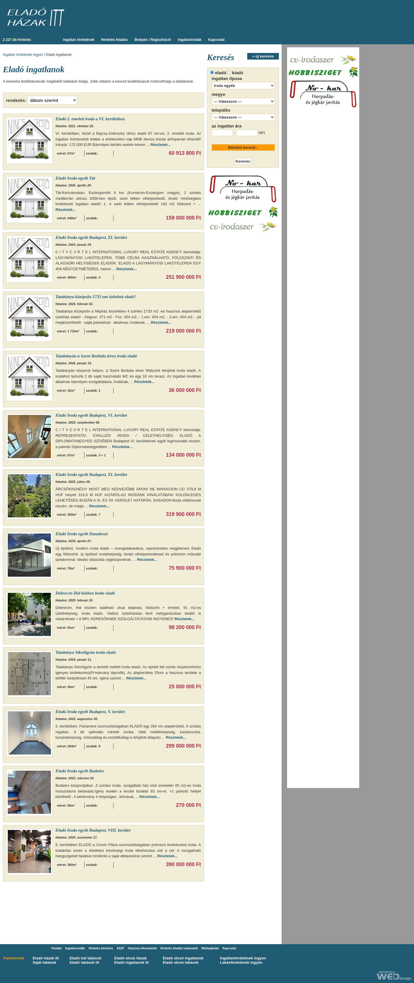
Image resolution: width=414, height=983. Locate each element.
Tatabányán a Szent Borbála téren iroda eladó (96, 356)
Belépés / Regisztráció (153, 40)
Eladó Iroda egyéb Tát (75, 178)
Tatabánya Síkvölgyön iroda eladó (85, 652)
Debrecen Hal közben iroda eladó (85, 593)
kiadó (237, 72)
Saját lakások (44, 962)
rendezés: (16, 100)
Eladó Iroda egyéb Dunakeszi (81, 533)
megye (218, 94)
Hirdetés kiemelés (101, 948)
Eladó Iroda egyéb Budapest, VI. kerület (91, 415)
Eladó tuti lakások (85, 958)
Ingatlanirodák (189, 40)
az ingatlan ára (226, 125)
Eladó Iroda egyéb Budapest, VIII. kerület (92, 830)
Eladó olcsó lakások (180, 962)
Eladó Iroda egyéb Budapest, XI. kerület (91, 237)
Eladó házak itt (45, 958)
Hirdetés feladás (114, 40)
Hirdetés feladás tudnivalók (179, 948)
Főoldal (56, 948)
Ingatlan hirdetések (78, 40)
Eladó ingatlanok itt (131, 962)
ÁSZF (120, 948)
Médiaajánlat (210, 948)
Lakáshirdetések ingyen (241, 962)
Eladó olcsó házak (130, 958)
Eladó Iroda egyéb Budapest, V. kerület (90, 711)
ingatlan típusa (227, 78)
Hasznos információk (142, 948)
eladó (220, 72)
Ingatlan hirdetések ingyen (23, 55)
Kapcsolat (216, 40)
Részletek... (160, 144)
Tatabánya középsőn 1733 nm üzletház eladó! (95, 296)
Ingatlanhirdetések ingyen (243, 958)
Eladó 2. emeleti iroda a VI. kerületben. (90, 119)
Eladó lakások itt (84, 962)
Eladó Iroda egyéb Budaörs (79, 771)
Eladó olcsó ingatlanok (183, 958)
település (221, 110)
